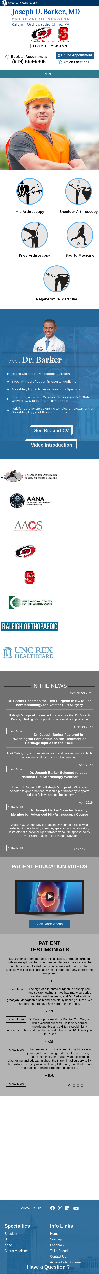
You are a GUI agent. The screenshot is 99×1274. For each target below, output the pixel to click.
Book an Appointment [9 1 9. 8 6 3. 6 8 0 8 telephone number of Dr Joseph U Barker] (29, 59)
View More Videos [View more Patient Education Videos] (49, 924)
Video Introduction (51, 445)
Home (54, 1233)
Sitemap (56, 1239)
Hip (6, 1239)
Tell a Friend (59, 1251)
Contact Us (58, 1256)
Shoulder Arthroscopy (78, 211)
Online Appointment (76, 55)
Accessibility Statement (67, 1262)
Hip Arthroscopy (29, 211)
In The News (49, 686)
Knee (8, 1245)
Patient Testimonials (49, 946)
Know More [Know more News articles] (15, 847)
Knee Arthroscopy (34, 255)
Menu (49, 74)
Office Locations (76, 62)
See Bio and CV (51, 430)
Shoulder (11, 1233)
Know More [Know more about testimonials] (15, 731)
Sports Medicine (80, 255)
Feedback (57, 1245)
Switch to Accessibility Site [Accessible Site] (22, 2)
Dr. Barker (34, 359)
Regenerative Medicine (56, 299)
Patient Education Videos (50, 866)
